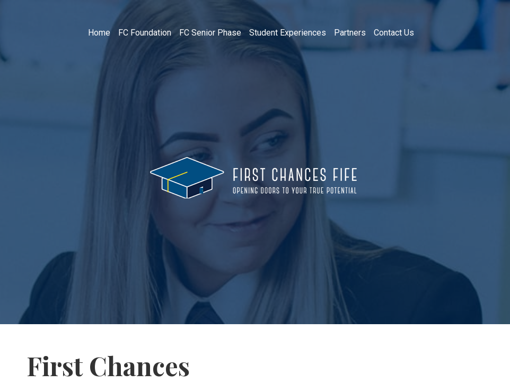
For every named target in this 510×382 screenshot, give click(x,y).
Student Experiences (287, 33)
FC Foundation (144, 33)
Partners (350, 33)
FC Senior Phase (210, 33)
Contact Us (394, 33)
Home (99, 33)
